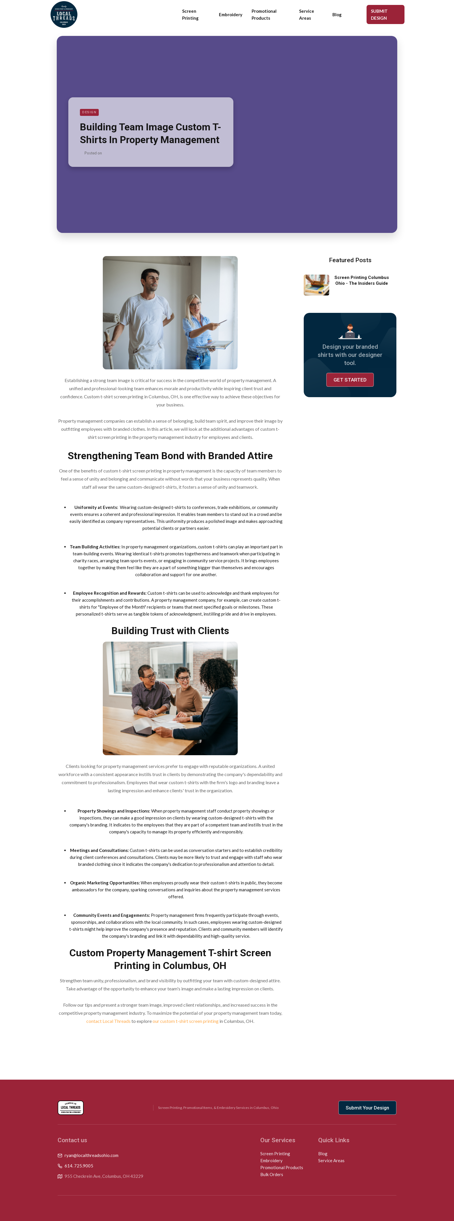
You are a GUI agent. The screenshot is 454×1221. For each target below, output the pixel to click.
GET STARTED (350, 380)
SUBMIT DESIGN (379, 14)
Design (89, 112)
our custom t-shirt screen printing (186, 1021)
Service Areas (306, 14)
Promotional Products (264, 14)
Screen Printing (190, 14)
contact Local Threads (108, 1021)
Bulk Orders (271, 1174)
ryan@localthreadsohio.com (91, 1155)
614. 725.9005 (79, 1165)
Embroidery (230, 14)
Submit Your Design (367, 1108)
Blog (337, 14)
